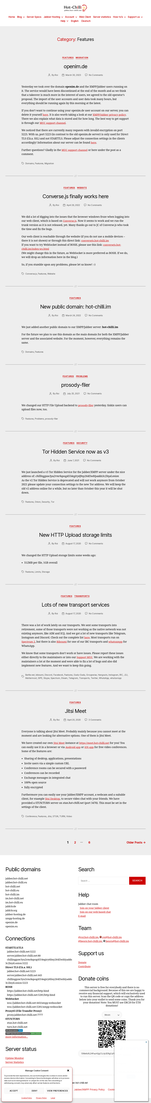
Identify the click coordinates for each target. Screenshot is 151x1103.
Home (12, 20)
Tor (53, 507)
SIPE (45, 683)
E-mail (82, 921)
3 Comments (95, 725)
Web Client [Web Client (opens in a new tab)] (85, 20)
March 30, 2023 (73, 79)
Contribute (84, 971)
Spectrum (60, 683)
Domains (29, 167)
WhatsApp (110, 683)
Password (121, 1063)
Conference (31, 822)
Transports (82, 602)
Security (82, 448)
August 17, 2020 (73, 549)
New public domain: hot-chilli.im (75, 311)
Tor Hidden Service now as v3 (75, 456)
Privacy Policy (41, 1098)
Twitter (100, 683)
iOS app (89, 753)
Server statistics (102, 20)
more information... (16, 1042)
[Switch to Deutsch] (86, 25)
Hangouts (104, 680)
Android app (73, 753)
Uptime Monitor (14, 1063)
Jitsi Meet (75, 717)
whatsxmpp (116, 647)
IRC (122, 680)
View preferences (57, 1090)
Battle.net (30, 680)
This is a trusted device (129, 1072)
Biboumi (62, 647)
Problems (83, 381)
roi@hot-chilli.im (111, 942)
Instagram (115, 680)
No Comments (96, 79)
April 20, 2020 (74, 725)
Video (70, 822)
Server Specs (34, 20)
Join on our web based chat (95, 917)
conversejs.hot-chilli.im (95, 245)
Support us (134, 20)
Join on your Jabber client (94, 913)
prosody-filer (75, 389)
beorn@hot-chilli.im (116, 946)
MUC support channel (53, 127)
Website (82, 192)
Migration (82, 62)
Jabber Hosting (52, 20)
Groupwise (92, 680)
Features (67, 62)
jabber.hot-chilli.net (78, 1087)
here (45, 119)
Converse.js (70, 225)
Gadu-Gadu (80, 680)
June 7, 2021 (73, 465)
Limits (38, 577)
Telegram (79, 683)
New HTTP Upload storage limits (75, 540)
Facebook (59, 680)
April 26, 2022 (73, 209)
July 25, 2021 (73, 398)
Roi (55, 79)
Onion (38, 507)
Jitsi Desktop (52, 804)
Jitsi (50, 822)
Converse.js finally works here (75, 201)
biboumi (40, 680)
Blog (19, 20)
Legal (53, 1098)
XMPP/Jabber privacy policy (110, 119)
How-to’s (118, 20)
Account (69, 20)
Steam (70, 683)
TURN (63, 822)
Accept (14, 1090)
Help (63, 25)
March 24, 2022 (73, 320)
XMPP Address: (124, 1055)
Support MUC (85, 663)
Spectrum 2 (28, 647)
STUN (56, 822)
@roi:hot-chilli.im (88, 942)
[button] (68, 1070)
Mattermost (36, 683)
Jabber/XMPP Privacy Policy (90, 1094)
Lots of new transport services (75, 610)
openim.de (75, 70)
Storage (46, 577)
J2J (27, 683)
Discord (49, 680)
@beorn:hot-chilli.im (90, 946)
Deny (34, 1090)
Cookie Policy (26, 1098)
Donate (82, 967)
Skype (51, 683)
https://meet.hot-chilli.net (94, 748)
